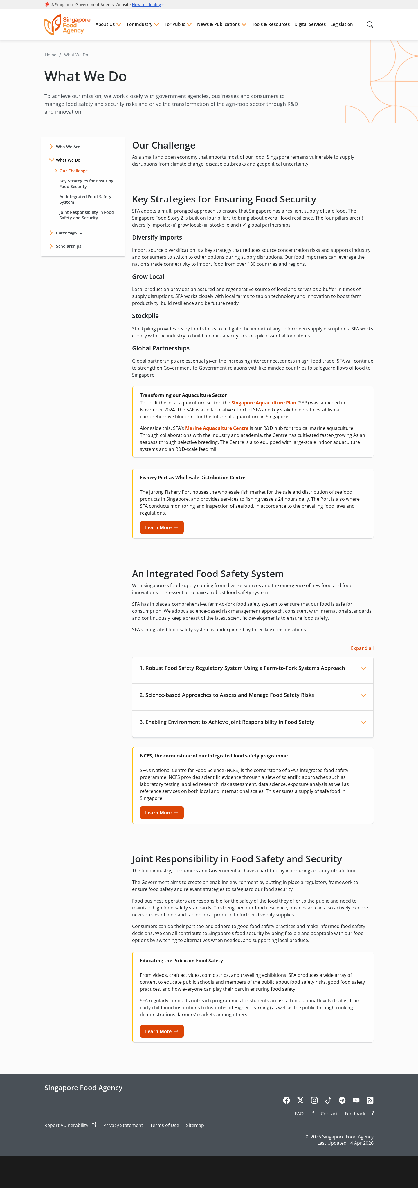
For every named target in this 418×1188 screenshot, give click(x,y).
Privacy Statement (123, 1125)
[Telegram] (342, 1101)
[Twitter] (300, 1101)
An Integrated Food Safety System (82, 199)
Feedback (359, 1114)
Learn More (158, 527)
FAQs (304, 1114)
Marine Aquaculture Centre (216, 428)
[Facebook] (286, 1101)
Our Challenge (70, 170)
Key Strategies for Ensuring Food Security (83, 183)
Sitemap (195, 1125)
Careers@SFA (69, 233)
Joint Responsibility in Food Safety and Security (83, 214)
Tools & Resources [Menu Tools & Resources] (271, 24)
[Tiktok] (328, 1101)
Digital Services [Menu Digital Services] (310, 24)
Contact (329, 1114)
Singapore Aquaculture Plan (263, 402)
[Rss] (370, 1101)
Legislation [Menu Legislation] (341, 24)
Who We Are (68, 146)
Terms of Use (164, 1125)
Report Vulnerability (70, 1125)
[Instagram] (314, 1101)
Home (50, 54)
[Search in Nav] (370, 24)
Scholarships (68, 246)
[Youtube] (356, 1101)
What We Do (76, 54)
